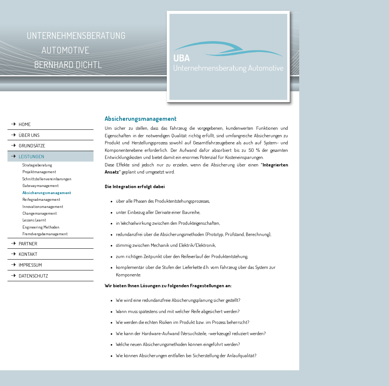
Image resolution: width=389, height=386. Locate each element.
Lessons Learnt (34, 220)
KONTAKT (28, 254)
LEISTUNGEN (31, 156)
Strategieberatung (37, 165)
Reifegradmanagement (41, 199)
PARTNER (28, 243)
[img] (149, 57)
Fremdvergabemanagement (45, 233)
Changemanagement (39, 213)
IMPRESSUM (30, 264)
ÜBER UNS (29, 135)
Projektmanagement (39, 171)
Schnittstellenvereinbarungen (46, 178)
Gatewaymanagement (40, 185)
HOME (25, 124)
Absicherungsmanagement (46, 192)
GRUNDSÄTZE (32, 145)
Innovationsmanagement (42, 206)
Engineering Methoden (40, 227)
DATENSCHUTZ (33, 275)
